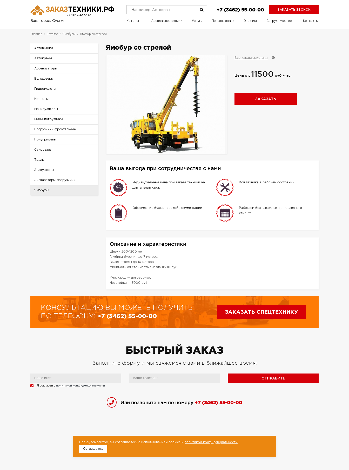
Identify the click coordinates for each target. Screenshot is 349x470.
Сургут (58, 20)
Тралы (39, 159)
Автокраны (43, 58)
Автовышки (43, 48)
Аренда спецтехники (166, 21)
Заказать (265, 99)
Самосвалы (43, 149)
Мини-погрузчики (48, 119)
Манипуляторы (46, 109)
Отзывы (250, 21)
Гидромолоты (45, 88)
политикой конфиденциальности (80, 385)
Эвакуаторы (44, 170)
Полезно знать (223, 21)
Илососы (41, 99)
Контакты (311, 21)
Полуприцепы (45, 139)
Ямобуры (41, 190)
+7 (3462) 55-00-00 (240, 9)
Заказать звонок (294, 9)
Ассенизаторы (45, 68)
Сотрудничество (279, 21)
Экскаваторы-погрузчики (55, 180)
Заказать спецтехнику (261, 312)
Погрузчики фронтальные (55, 129)
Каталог (133, 21)
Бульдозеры (43, 78)
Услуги (197, 21)
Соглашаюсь (93, 448)
